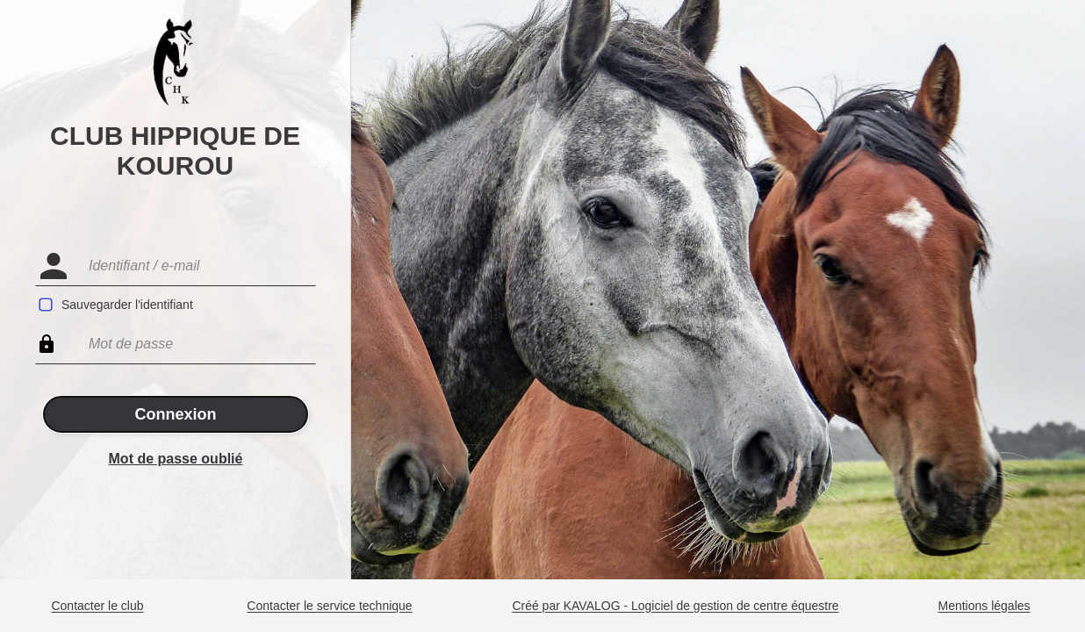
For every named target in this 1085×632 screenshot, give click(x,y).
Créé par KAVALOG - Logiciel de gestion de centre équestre (675, 607)
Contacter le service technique (329, 607)
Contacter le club (97, 607)
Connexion (176, 414)
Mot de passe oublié (176, 458)
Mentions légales (984, 607)
